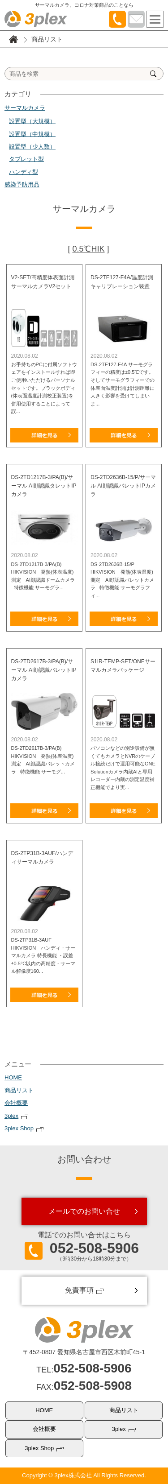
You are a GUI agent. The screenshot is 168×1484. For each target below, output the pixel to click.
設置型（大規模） (32, 121)
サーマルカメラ (24, 107)
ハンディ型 (23, 172)
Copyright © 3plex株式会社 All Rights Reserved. (84, 1475)
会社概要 (16, 1103)
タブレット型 (26, 159)
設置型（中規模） (32, 134)
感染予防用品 (21, 184)
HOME (13, 1077)
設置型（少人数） (32, 146)
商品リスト (19, 1090)
